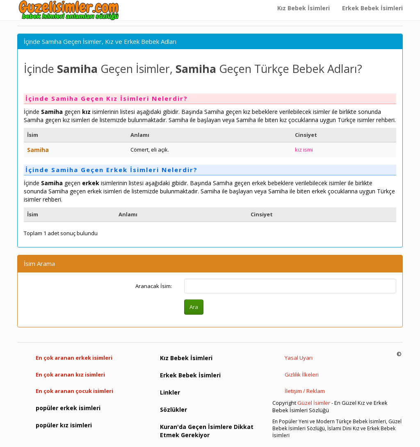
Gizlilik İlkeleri (302, 374)
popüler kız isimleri (64, 425)
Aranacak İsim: (153, 286)
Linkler (170, 392)
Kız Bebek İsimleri (303, 8)
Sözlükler (173, 409)
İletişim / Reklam (305, 391)
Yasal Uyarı (299, 357)
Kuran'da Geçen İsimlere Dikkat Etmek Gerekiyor (206, 431)
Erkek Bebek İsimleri (372, 8)
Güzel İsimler (313, 402)
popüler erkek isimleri (68, 408)
